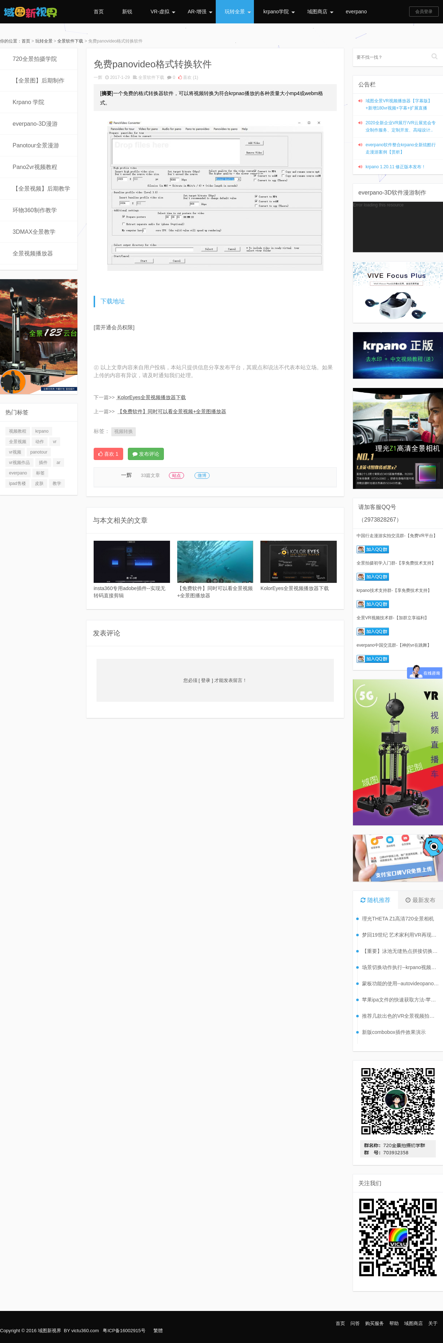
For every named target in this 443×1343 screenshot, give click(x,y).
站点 (176, 475)
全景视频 (17, 441)
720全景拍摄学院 (35, 59)
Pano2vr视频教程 (35, 167)
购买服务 (374, 1323)
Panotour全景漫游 (36, 145)
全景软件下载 (70, 41)
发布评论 (146, 454)
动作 (39, 441)
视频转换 (123, 431)
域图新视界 (49, 1330)
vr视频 (15, 452)
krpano (42, 431)
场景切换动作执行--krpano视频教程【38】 (400, 967)
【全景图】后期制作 (38, 80)
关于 (433, 1323)
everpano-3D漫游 (35, 124)
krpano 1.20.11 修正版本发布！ (396, 166)
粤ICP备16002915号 (124, 1330)
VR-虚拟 (163, 11)
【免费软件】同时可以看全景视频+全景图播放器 (171, 411)
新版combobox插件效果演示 (394, 1032)
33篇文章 (150, 475)
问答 (355, 1323)
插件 (43, 462)
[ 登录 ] (206, 680)
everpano (356, 11)
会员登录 (424, 11)
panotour (38, 452)
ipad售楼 (17, 483)
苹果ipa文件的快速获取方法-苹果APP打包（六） (400, 1000)
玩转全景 (238, 11)
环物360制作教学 (35, 210)
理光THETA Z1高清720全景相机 (398, 919)
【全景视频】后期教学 (41, 189)
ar (59, 462)
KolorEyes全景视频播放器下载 (151, 397)
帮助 (394, 1323)
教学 (57, 483)
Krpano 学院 (28, 102)
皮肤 (39, 483)
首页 (99, 11)
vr (55, 441)
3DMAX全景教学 (34, 232)
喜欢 (188, 77)
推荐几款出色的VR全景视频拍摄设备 (400, 1016)
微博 (202, 475)
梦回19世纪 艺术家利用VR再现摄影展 (400, 935)
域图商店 (320, 11)
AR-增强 (200, 11)
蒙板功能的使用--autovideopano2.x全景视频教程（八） (400, 983)
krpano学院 (279, 11)
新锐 (127, 11)
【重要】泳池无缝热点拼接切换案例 (400, 951)
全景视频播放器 (33, 253)
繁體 (158, 1330)
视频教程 (17, 431)
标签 (40, 473)
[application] (398, 227)
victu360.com (85, 1330)
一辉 (98, 77)
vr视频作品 (19, 462)
